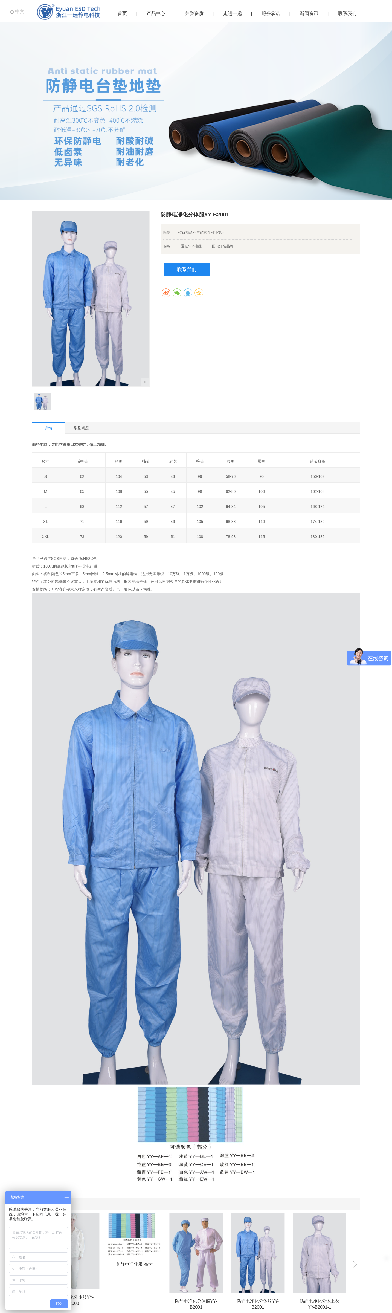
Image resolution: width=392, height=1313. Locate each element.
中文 (17, 11)
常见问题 (81, 428)
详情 (48, 428)
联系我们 (347, 13)
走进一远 (232, 13)
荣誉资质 (194, 13)
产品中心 (156, 13)
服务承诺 (271, 13)
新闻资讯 (309, 13)
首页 (122, 13)
